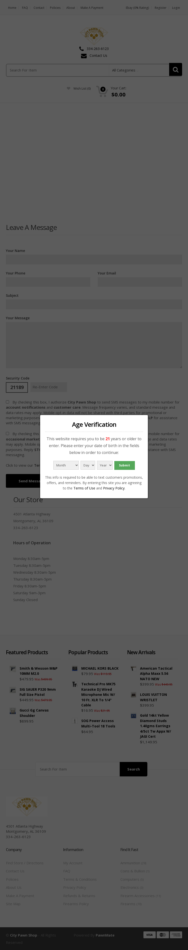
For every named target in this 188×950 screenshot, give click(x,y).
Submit (124, 465)
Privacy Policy (114, 488)
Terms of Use (84, 488)
